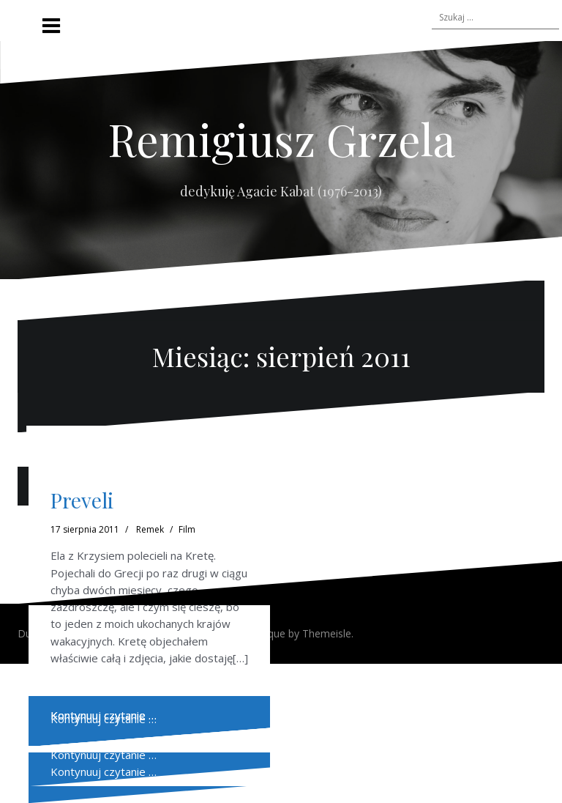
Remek (150, 529)
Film (187, 529)
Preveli (81, 500)
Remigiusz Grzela (281, 138)
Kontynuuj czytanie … (103, 754)
